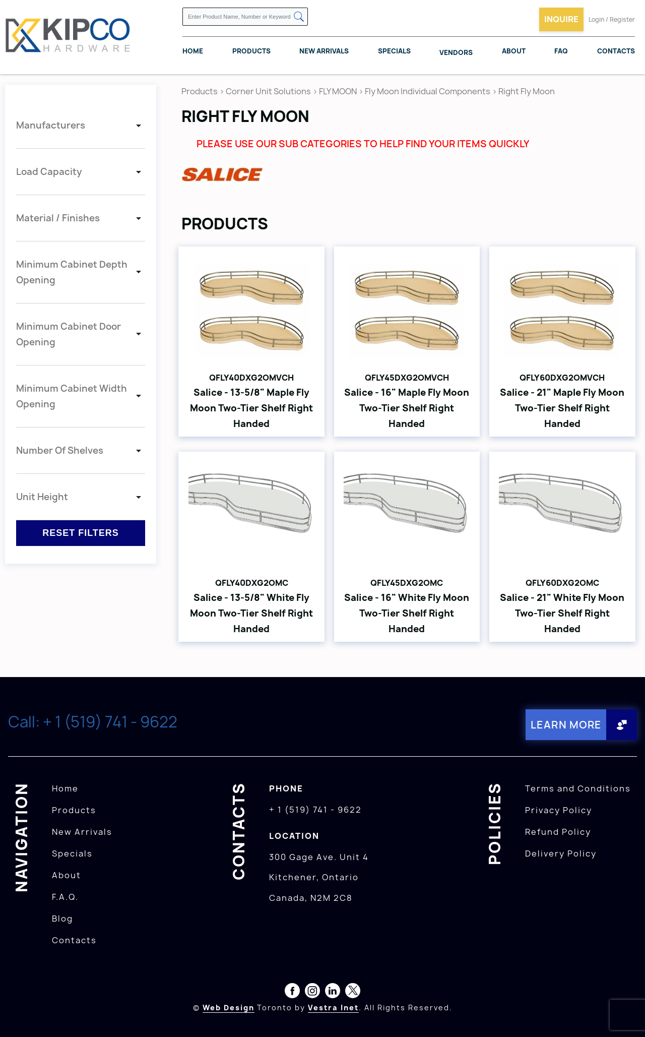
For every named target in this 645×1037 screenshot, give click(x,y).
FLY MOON (338, 91)
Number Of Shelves (59, 450)
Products (251, 50)
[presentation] (626, 1015)
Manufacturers (50, 125)
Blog (62, 918)
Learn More (566, 724)
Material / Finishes (58, 218)
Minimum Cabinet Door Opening (68, 334)
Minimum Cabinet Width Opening (71, 396)
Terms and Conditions (578, 788)
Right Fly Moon (526, 91)
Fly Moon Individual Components (427, 91)
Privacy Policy (558, 810)
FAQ (561, 50)
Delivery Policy (561, 853)
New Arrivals (324, 50)
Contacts (616, 50)
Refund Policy (558, 831)
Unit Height (42, 497)
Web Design (228, 1007)
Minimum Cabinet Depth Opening (71, 272)
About (514, 50)
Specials (394, 50)
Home (192, 50)
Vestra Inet (333, 1007)
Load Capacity (49, 171)
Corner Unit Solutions (268, 91)
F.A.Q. (65, 896)
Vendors (456, 52)
